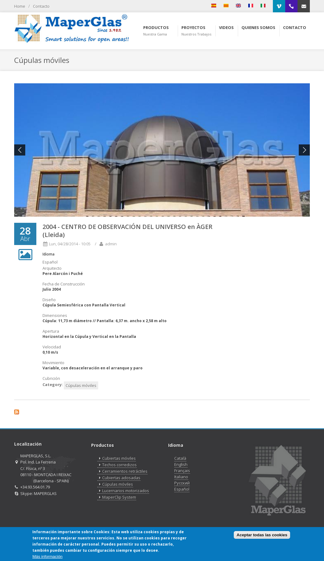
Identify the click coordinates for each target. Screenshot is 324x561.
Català (180, 458)
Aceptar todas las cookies (262, 535)
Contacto (41, 6)
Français (182, 470)
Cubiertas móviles (116, 458)
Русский (182, 483)
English (181, 464)
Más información (47, 556)
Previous (19, 150)
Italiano (181, 477)
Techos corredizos (117, 465)
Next (304, 150)
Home (19, 6)
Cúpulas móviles (81, 385)
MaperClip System (116, 497)
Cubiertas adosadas (118, 478)
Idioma (49, 254)
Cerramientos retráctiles (122, 471)
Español (181, 489)
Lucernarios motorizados (123, 491)
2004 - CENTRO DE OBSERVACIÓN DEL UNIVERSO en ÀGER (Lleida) (128, 230)
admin (111, 244)
